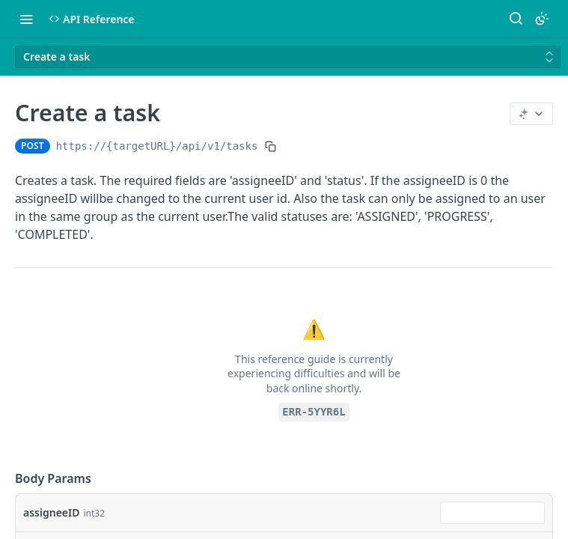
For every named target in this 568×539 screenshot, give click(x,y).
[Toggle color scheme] (542, 18)
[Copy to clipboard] (270, 145)
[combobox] (492, 513)
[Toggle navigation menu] (26, 18)
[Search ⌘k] (515, 18)
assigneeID (51, 512)
